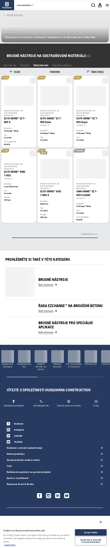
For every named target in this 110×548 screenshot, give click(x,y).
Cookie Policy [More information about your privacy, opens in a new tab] (10, 545)
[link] (7, 5)
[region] (55, 531)
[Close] (100, 522)
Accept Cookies (91, 532)
